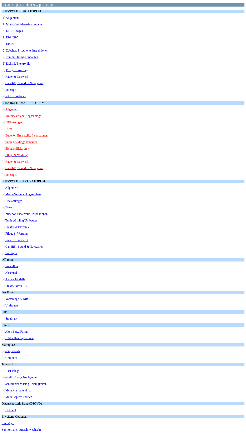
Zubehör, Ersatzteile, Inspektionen (27, 50)
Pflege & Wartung (17, 70)
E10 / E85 (12, 37)
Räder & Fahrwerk (16, 76)
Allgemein (12, 17)
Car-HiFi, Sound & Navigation (24, 83)
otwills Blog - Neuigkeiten (21, 377)
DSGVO (10, 410)
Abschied (11, 272)
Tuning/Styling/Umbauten (22, 57)
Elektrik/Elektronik (18, 63)
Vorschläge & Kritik (17, 299)
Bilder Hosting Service (19, 338)
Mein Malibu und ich (18, 390)
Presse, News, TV (16, 285)
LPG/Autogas (14, 30)
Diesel (10, 44)
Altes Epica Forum (16, 331)
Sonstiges (11, 89)
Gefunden (11, 357)
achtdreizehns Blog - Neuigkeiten (26, 384)
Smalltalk (11, 318)
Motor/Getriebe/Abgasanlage (24, 24)
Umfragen (11, 305)
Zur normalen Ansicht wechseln (21, 429)
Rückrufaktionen (15, 96)
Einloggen (8, 423)
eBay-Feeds (12, 351)
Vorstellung (12, 266)
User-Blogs (12, 370)
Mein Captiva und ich (18, 397)
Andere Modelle (15, 279)
